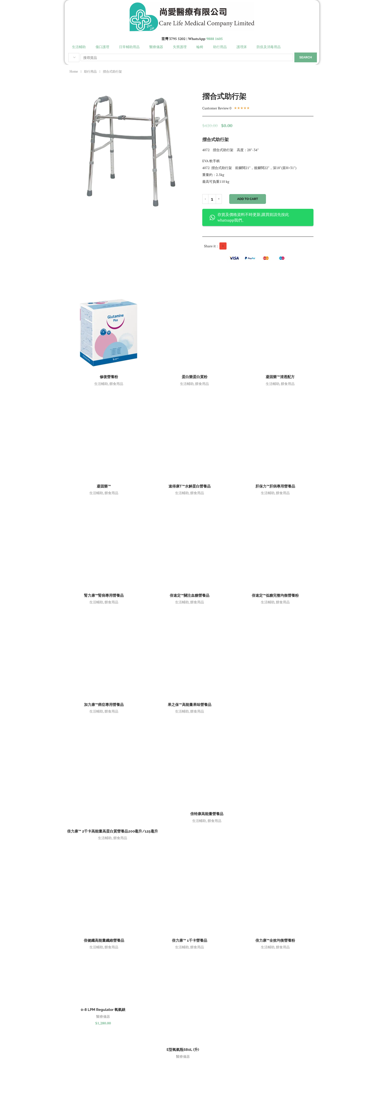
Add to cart (247, 199)
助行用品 (220, 46)
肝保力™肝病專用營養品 (275, 486)
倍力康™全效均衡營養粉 (275, 940)
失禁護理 (180, 46)
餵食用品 (116, 383)
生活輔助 (79, 46)
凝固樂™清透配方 (280, 377)
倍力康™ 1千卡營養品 (189, 940)
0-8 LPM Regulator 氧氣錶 (103, 1009)
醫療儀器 (156, 46)
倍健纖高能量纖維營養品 (104, 940)
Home (74, 71)
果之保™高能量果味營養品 (189, 704)
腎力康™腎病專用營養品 (104, 595)
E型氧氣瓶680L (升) (183, 1049)
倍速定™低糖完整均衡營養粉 (275, 595)
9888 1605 (214, 38)
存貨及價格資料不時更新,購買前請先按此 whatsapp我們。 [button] (249, 217)
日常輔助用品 (129, 46)
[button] (223, 246)
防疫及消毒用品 (269, 46)
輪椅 (199, 46)
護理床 (242, 46)
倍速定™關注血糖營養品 (189, 595)
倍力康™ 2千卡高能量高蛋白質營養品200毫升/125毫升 (112, 831)
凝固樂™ (104, 486)
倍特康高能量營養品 (206, 814)
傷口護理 (102, 46)
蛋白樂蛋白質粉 (194, 377)
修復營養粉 (109, 377)
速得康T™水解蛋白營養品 (189, 486)
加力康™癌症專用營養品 (104, 704)
